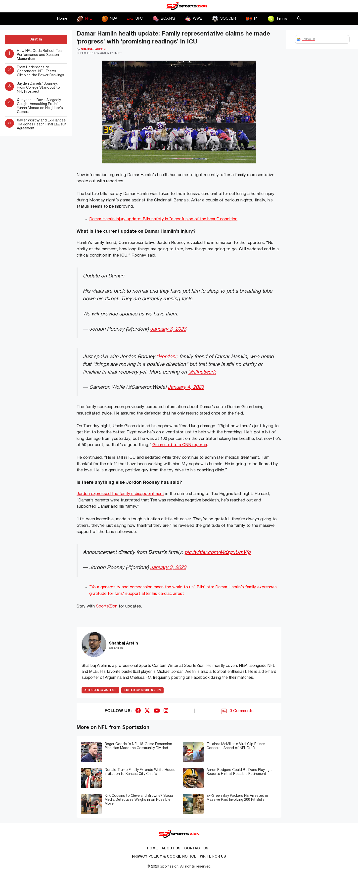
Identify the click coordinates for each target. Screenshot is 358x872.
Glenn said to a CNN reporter (179, 445)
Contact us (196, 848)
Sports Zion (142, 690)
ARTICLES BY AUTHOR (100, 690)
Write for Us (213, 856)
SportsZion (106, 606)
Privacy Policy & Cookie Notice (164, 856)
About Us (171, 848)
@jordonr (166, 356)
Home (62, 18)
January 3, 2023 (168, 329)
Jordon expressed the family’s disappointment (120, 494)
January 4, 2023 (186, 387)
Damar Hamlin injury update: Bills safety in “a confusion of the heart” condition (163, 219)
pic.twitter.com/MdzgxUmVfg (217, 552)
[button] (299, 18)
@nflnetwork (202, 372)
